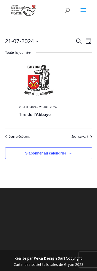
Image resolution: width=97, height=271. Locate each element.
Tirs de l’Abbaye (35, 114)
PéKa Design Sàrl (49, 258)
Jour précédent (17, 136)
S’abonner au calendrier (45, 153)
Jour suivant (82, 136)
